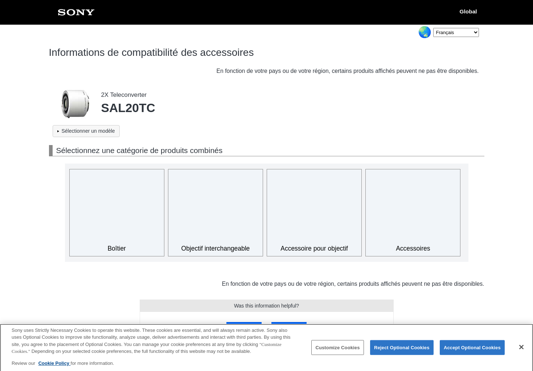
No (289, 326)
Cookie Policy (54, 367)
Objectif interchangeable (215, 248)
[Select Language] (456, 32)
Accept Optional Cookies (472, 351)
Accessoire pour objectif (314, 248)
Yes (244, 326)
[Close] (521, 351)
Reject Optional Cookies (402, 351)
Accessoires (413, 248)
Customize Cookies (337, 351)
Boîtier (116, 248)
